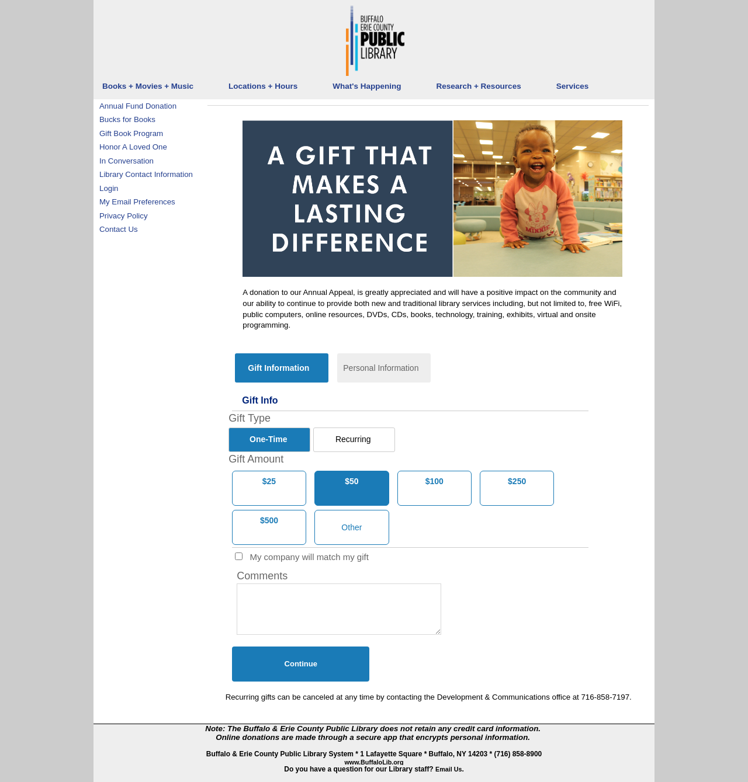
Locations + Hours (262, 86)
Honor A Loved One (133, 147)
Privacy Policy (123, 215)
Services (572, 86)
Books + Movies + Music (147, 86)
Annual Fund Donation (137, 106)
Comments (262, 576)
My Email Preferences (137, 201)
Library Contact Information (146, 174)
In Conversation (126, 161)
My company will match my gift (303, 557)
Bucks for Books (127, 119)
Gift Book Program (131, 133)
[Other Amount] (351, 527)
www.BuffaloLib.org (373, 762)
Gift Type (249, 418)
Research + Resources (478, 86)
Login (108, 188)
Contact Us (118, 229)
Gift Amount (255, 459)
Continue (301, 663)
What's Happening (367, 86)
